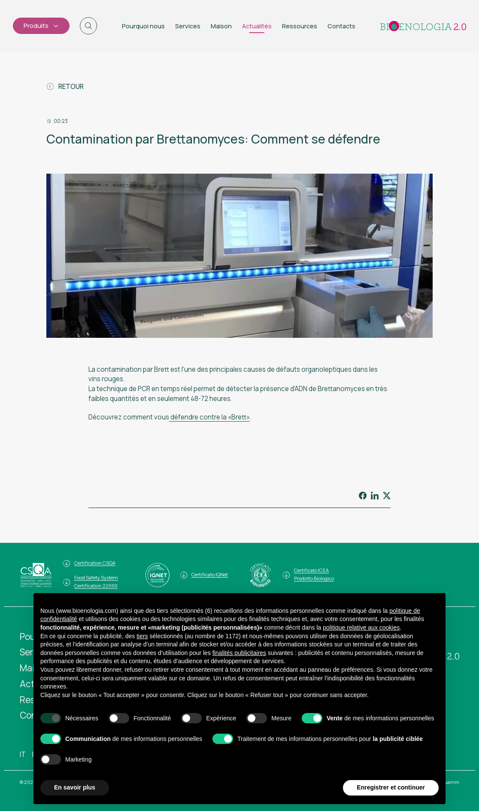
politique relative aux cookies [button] (361, 627)
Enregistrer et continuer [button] (391, 787)
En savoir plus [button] (74, 787)
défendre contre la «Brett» (209, 417)
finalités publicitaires (239, 652)
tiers (142, 636)
